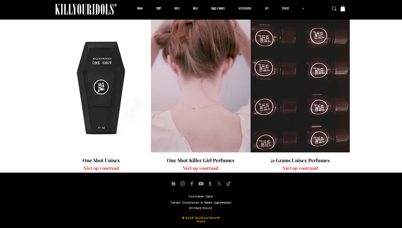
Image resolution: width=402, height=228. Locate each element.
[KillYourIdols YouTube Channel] (201, 184)
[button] (177, 8)
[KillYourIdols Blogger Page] (173, 184)
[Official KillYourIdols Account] (183, 184)
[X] (219, 184)
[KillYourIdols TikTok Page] (228, 184)
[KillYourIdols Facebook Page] (192, 184)
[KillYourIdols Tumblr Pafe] (210, 184)
